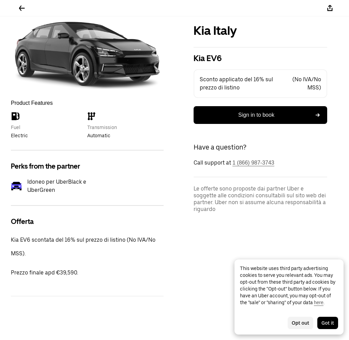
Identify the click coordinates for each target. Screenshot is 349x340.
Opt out (300, 323)
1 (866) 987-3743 (253, 163)
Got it (327, 323)
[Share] (330, 8)
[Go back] (22, 8)
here (318, 302)
